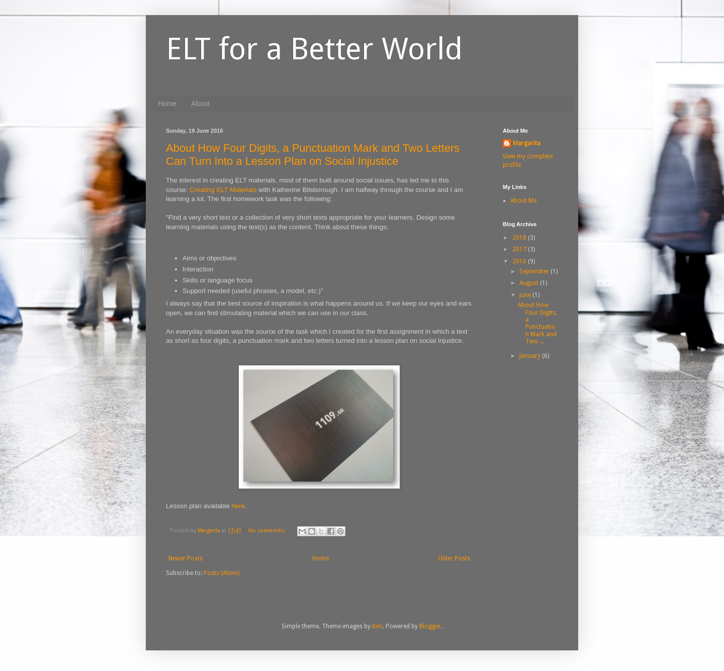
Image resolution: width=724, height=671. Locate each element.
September (535, 271)
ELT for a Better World (314, 48)
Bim (377, 626)
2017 (520, 249)
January (530, 355)
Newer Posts (185, 558)
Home (167, 104)
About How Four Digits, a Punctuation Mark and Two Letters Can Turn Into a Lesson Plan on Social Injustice (313, 154)
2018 (520, 237)
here (238, 506)
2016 (520, 261)
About (200, 104)
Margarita (526, 143)
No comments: (267, 530)
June (525, 295)
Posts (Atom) (221, 573)
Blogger (430, 626)
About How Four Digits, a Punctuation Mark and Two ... (537, 323)
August (529, 282)
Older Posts (454, 558)
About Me (523, 200)
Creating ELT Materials (223, 190)
